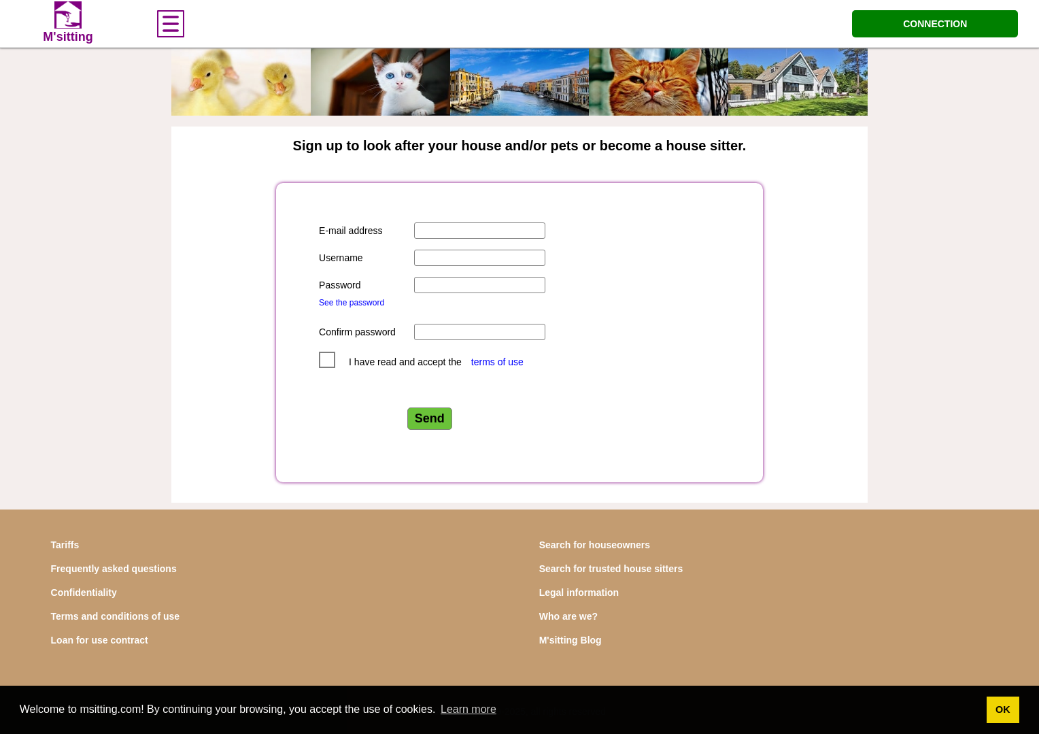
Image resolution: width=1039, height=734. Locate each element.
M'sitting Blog (570, 640)
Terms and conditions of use (115, 616)
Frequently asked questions (114, 568)
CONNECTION (935, 23)
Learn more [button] (468, 709)
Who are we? (568, 616)
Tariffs (65, 544)
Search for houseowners (594, 544)
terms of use (497, 361)
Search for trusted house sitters (611, 568)
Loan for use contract (99, 640)
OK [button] (1002, 709)
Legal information (579, 592)
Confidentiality (84, 592)
